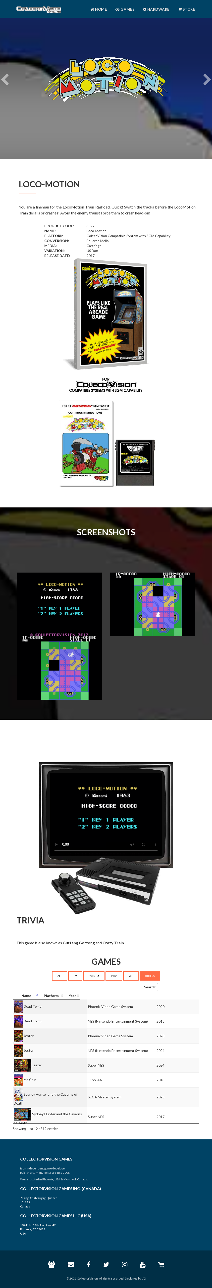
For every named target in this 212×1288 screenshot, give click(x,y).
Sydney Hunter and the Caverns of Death (56, 1094)
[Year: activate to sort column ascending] (189, 995)
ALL (59, 975)
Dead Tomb (33, 1006)
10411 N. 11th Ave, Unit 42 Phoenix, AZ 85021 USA (38, 1229)
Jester (29, 1035)
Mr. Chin (30, 1079)
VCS (131, 975)
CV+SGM (94, 975)
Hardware (156, 9)
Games (125, 9)
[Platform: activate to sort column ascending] (140, 995)
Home (99, 9)
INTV (114, 975)
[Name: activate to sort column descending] (57, 995)
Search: (171, 987)
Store (186, 9)
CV (75, 975)
